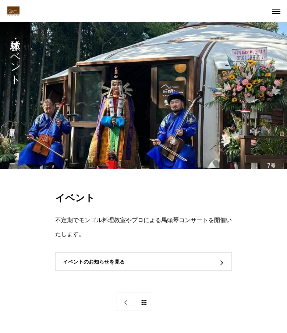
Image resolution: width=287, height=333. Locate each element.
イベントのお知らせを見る (94, 262)
